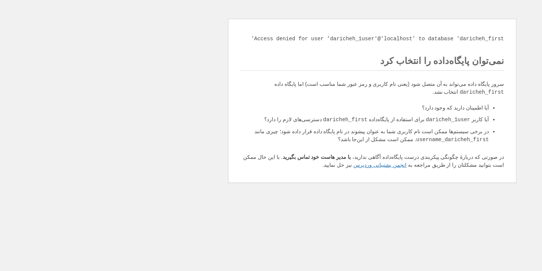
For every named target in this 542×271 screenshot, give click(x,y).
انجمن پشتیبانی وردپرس (278, 165)
